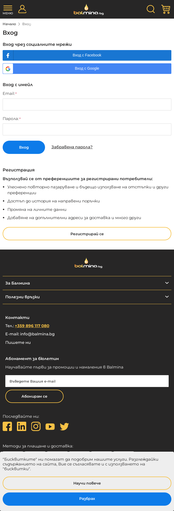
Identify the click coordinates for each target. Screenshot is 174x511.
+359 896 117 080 (32, 325)
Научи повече (87, 483)
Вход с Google (87, 68)
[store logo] (87, 9)
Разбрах (87, 498)
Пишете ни (18, 342)
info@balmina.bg (37, 333)
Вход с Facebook (87, 55)
